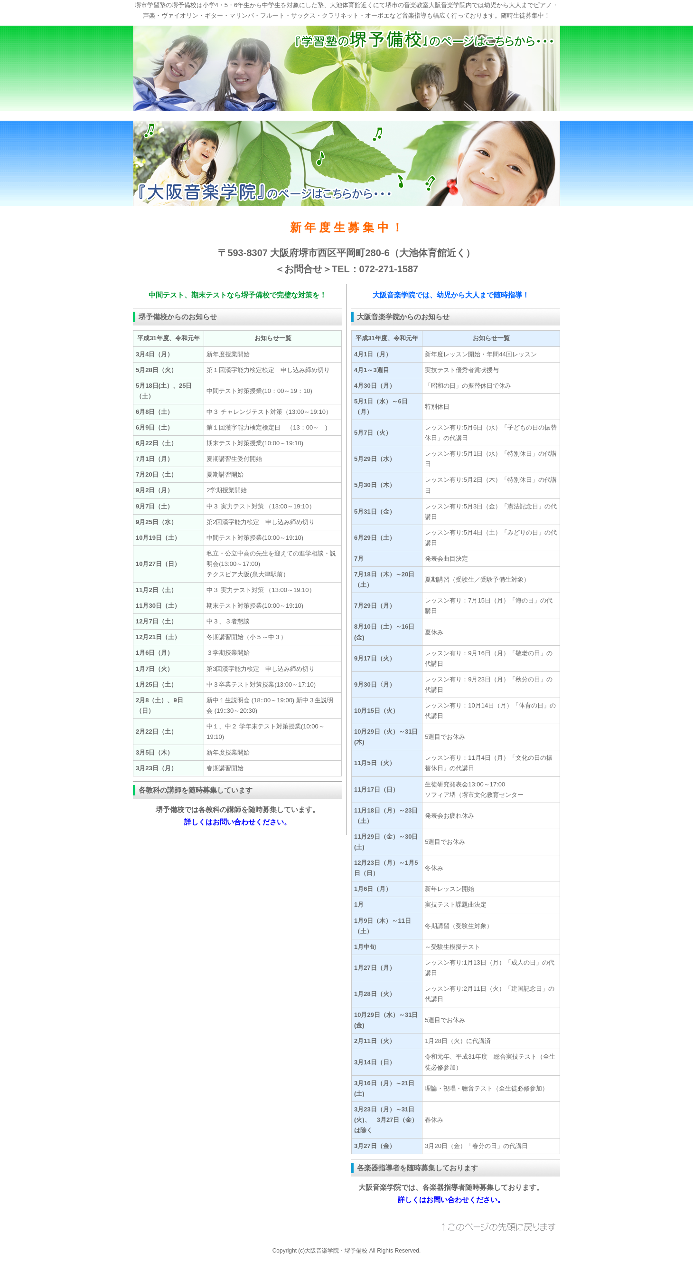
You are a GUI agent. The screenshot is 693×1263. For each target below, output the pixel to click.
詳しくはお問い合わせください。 (237, 822)
